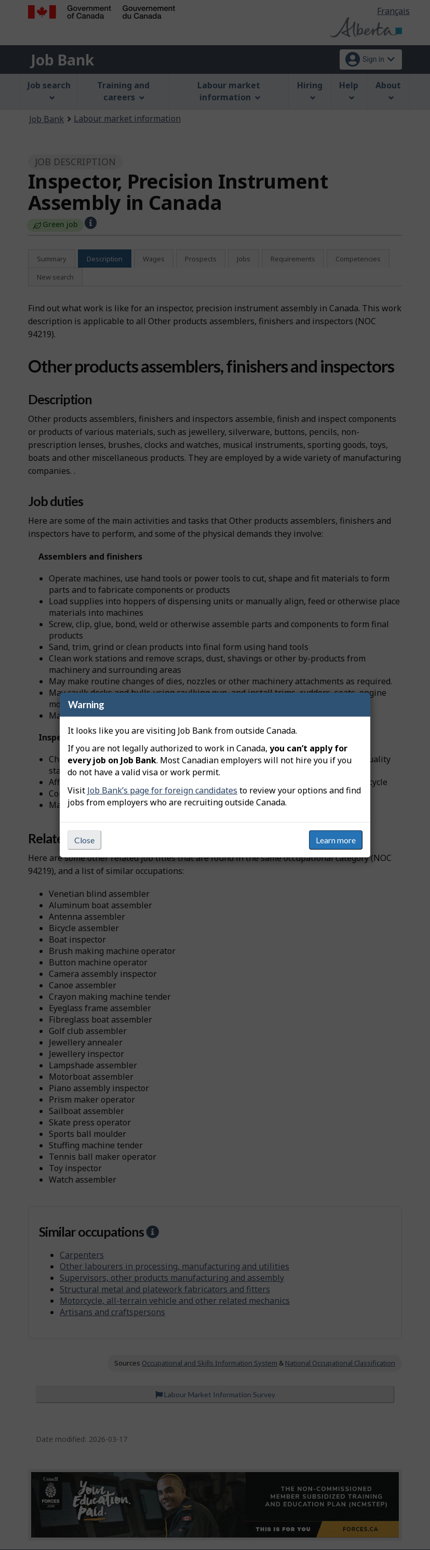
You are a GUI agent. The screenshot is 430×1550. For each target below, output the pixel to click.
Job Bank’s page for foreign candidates (162, 790)
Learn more (336, 840)
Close (84, 840)
